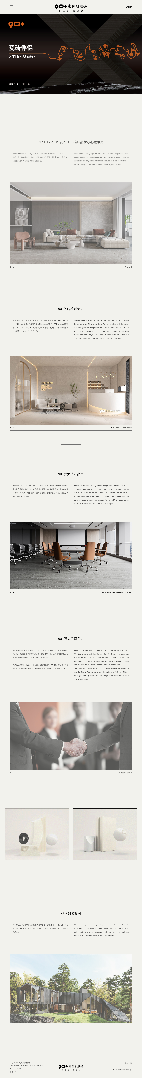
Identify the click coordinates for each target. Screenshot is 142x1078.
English (129, 7)
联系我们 (13, 1072)
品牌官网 (128, 1063)
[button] (68, 91)
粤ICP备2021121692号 (122, 1070)
